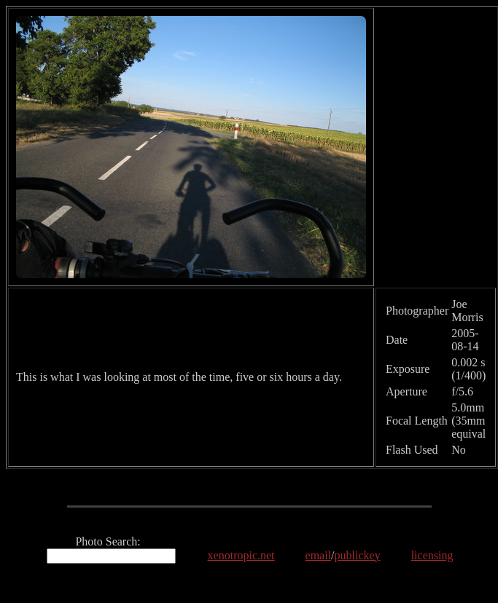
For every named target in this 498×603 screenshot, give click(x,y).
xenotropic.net (241, 555)
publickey (358, 555)
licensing (432, 555)
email (319, 555)
